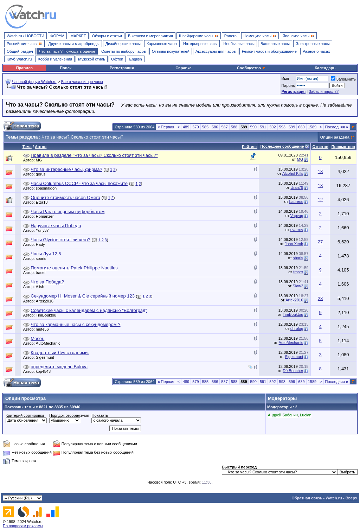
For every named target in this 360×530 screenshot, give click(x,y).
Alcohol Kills (292, 173)
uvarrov (296, 230)
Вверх (351, 498)
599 (292, 127)
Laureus (296, 201)
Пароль (288, 85)
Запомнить (343, 79)
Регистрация (122, 68)
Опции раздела (334, 137)
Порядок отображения (69, 415)
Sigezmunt (47, 357)
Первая (166, 127)
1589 (312, 127)
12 (320, 199)
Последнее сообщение (282, 146)
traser (42, 272)
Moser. (37, 338)
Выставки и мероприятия (150, 36)
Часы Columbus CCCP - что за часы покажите (79, 183)
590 (253, 127)
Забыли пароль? (324, 91)
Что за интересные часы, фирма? (66, 169)
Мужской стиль (91, 59)
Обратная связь (306, 498)
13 (320, 185)
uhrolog (296, 328)
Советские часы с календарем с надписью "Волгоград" (89, 310)
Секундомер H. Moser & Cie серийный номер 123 (83, 296)
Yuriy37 (44, 230)
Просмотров (343, 147)
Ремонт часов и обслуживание (269, 51)
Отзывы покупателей (170, 51)
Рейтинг (249, 147)
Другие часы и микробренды (73, 43)
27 (320, 241)
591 (263, 127)
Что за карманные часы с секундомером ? (75, 324)
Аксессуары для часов (215, 51)
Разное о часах (316, 51)
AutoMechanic (50, 343)
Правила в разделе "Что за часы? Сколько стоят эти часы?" (94, 155)
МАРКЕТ (78, 36)
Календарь (325, 68)
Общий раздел (20, 51)
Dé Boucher (293, 371)
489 (186, 127)
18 (320, 171)
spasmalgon (48, 188)
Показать (99, 415)
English (135, 59)
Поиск (65, 68)
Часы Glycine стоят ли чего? (60, 239)
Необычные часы (239, 43)
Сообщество (251, 68)
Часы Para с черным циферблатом (67, 211)
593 (282, 127)
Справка (183, 68)
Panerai (231, 36)
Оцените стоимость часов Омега (65, 197)
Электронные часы (313, 43)
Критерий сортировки (25, 415)
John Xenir (294, 244)
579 (195, 127)
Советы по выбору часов (123, 51)
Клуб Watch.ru (19, 59)
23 (320, 298)
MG (41, 160)
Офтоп (117, 59)
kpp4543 (45, 371)
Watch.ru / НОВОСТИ (25, 36)
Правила (24, 68)
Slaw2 (297, 286)
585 (205, 127)
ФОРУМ (57, 36)
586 (215, 127)
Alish (42, 287)
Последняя (336, 127)
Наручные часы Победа (56, 225)
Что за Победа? (47, 282)
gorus (42, 174)
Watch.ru (334, 498)
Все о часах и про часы (82, 81)
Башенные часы (275, 43)
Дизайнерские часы (123, 43)
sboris (43, 258)
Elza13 (43, 202)
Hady (42, 244)
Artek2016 (46, 301)
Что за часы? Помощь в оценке (67, 51)
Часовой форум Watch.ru (34, 81)
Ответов (320, 147)
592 (272, 127)
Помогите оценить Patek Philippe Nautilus (74, 267)
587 (224, 127)
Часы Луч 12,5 (46, 253)
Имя (285, 78)
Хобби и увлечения (55, 59)
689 (301, 127)
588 (234, 127)
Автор (40, 147)
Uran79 (296, 187)
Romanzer (46, 216)
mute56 (44, 329)
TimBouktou (48, 315)
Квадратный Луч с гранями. (60, 352)
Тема (27, 147)
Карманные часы (162, 43)
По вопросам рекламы (23, 526)
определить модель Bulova (59, 366)
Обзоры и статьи (107, 36)
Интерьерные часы (200, 43)
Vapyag (296, 215)
